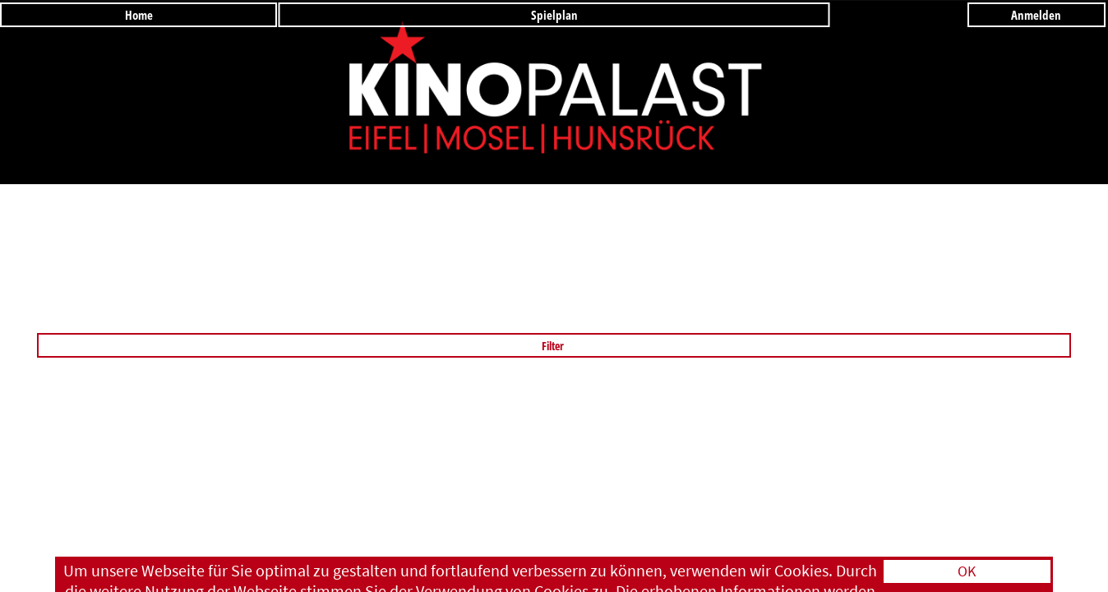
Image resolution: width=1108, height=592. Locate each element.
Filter (554, 346)
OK (967, 571)
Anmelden (1036, 15)
